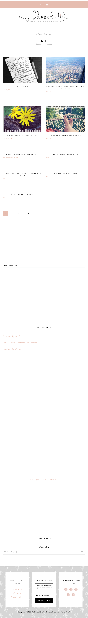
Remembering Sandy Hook (65, 154)
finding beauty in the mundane (22, 135)
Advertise (17, 589)
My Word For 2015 (22, 86)
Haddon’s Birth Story (12, 349)
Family (8, 139)
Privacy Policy (17, 597)
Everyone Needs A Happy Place (66, 135)
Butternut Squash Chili (12, 336)
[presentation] (22, 70)
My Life (8, 90)
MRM (68, 612)
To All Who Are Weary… (22, 194)
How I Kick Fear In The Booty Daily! (22, 154)
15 (28, 214)
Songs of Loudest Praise (66, 173)
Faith (4, 90)
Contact (17, 593)
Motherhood (9, 157)
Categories (44, 547)
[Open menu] (44, 5)
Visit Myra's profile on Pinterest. (44, 479)
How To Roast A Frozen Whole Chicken (20, 343)
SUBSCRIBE (44, 600)
